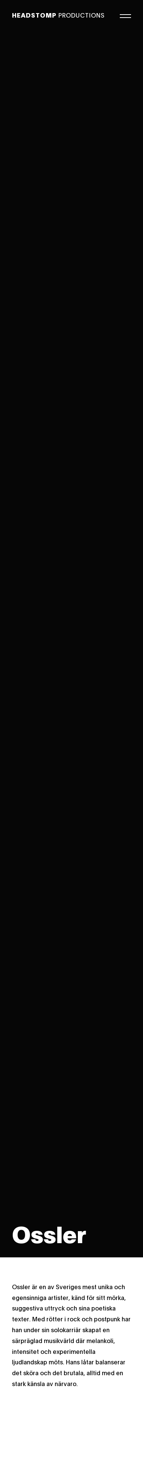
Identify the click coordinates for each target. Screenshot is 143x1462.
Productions (58, 15)
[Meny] (125, 15)
